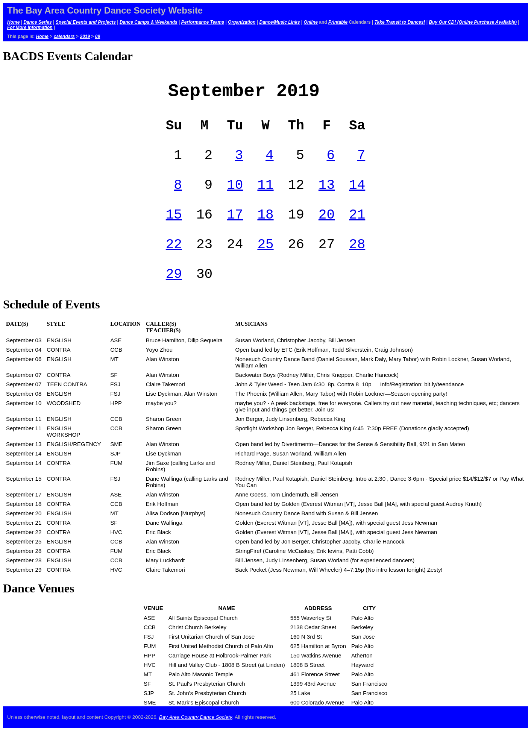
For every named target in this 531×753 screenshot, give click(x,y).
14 (357, 197)
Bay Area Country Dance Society (195, 739)
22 (174, 262)
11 (265, 197)
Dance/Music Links (279, 22)
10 (235, 197)
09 (97, 36)
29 (174, 295)
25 (265, 262)
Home (13, 22)
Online (311, 22)
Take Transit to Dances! (400, 22)
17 (235, 229)
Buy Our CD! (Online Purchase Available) (473, 22)
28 (357, 262)
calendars (64, 36)
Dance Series (37, 22)
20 (327, 229)
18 (265, 229)
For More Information (30, 27)
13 (327, 197)
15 (174, 229)
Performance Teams (202, 22)
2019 (85, 36)
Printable (337, 22)
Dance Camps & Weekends (149, 22)
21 (357, 229)
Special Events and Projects (86, 22)
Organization (241, 22)
